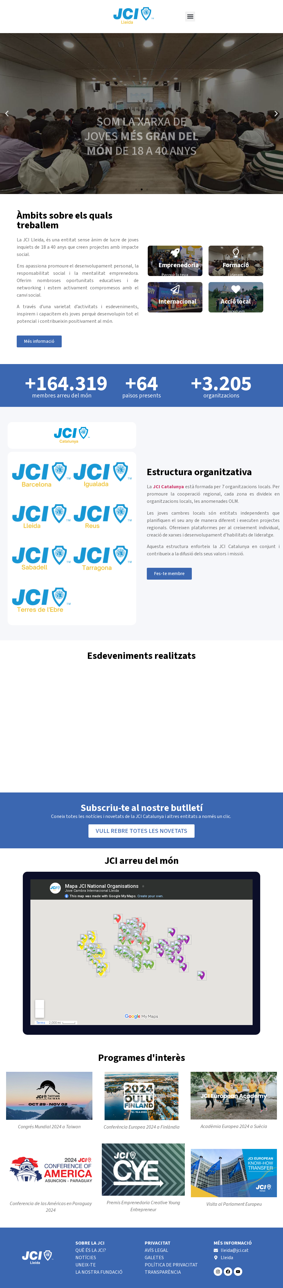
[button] (190, 17)
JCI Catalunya (168, 486)
